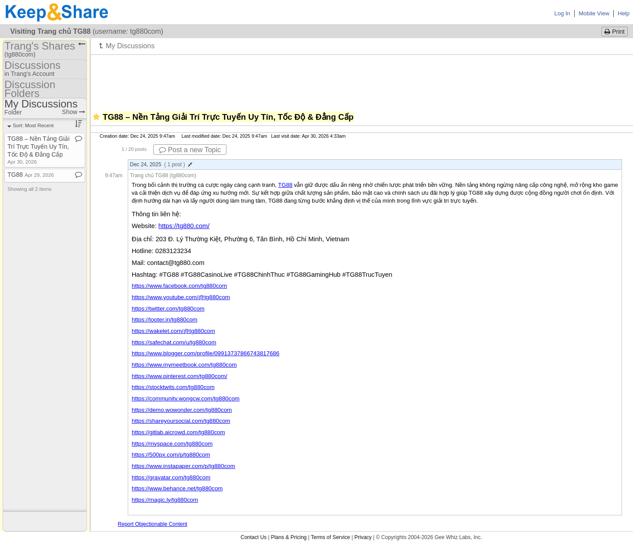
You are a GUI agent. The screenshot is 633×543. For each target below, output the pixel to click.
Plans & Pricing (288, 537)
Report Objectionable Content (152, 524)
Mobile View (594, 13)
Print (614, 31)
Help (623, 13)
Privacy (362, 537)
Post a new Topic (190, 150)
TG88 (285, 185)
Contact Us (253, 537)
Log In (562, 13)
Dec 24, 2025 (161, 164)
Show (73, 111)
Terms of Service (330, 537)
